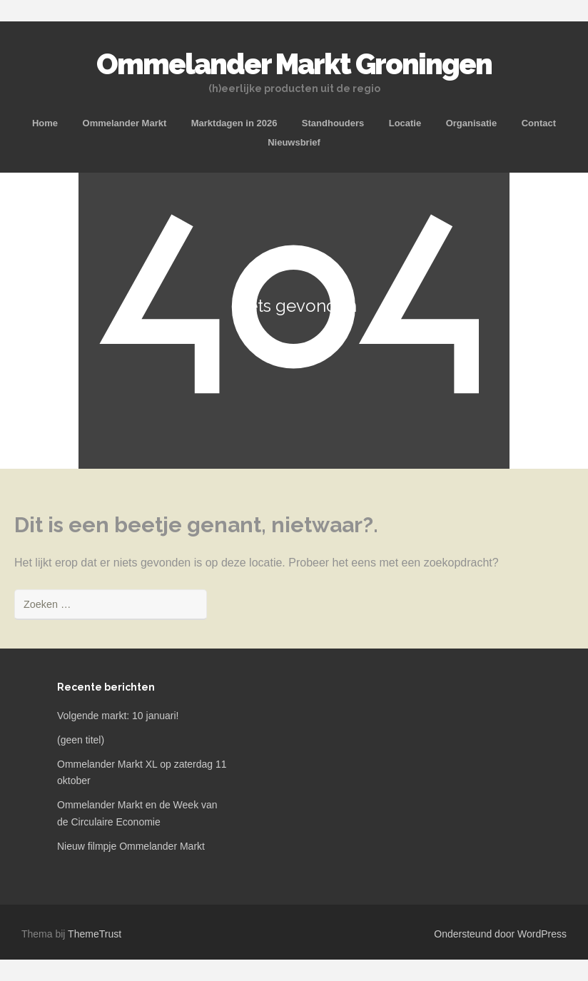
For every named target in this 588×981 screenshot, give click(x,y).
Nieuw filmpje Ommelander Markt (131, 846)
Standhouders (333, 123)
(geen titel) (80, 740)
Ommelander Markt (125, 123)
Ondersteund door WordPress (500, 934)
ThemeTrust (94, 934)
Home (45, 123)
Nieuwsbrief (294, 142)
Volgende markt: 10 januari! (117, 715)
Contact (539, 123)
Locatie (405, 123)
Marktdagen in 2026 (234, 123)
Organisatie (471, 123)
